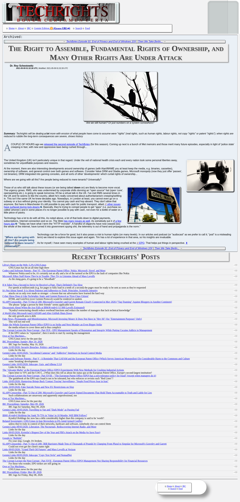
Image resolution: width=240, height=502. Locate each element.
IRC (29, 28)
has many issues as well (77, 221)
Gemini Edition (41, 28)
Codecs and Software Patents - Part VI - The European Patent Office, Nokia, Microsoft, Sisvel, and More (53, 271)
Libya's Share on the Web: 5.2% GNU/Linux (24, 265)
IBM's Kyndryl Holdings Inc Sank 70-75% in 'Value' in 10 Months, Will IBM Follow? (44, 416)
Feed (87, 28)
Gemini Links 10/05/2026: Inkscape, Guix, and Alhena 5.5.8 (32, 365)
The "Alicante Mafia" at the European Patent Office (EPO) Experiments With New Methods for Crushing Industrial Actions (63, 370)
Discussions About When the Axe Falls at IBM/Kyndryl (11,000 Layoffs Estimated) (43, 308)
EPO (141, 243)
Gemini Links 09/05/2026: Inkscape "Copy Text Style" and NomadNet (37, 456)
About (21, 28)
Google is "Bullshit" (12, 439)
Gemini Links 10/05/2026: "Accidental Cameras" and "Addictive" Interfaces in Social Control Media (52, 353)
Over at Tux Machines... (14, 336)
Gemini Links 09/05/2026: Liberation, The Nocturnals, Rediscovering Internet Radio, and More (49, 427)
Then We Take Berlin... (150, 42)
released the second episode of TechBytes (67, 145)
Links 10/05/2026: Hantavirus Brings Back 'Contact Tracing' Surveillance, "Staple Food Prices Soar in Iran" (55, 382)
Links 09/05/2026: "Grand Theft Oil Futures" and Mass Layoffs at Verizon (38, 450)
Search (78, 28)
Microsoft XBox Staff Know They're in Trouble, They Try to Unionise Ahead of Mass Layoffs (48, 277)
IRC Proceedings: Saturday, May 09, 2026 (23, 405)
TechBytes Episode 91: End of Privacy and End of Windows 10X (101, 42)
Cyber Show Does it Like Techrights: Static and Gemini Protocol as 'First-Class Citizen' (45, 297)
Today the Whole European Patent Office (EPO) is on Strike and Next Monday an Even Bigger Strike (52, 325)
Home (12, 28)
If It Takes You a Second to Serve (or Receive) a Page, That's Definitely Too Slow (42, 285)
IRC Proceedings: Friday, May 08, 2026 (21, 473)
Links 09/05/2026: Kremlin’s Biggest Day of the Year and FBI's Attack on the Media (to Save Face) (51, 433)
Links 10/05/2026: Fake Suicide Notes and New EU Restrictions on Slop (38, 387)
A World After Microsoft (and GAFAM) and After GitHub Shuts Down (37, 314)
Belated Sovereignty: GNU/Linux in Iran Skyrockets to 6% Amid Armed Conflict (42, 422)
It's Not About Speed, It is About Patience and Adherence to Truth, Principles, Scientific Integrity (50, 291)
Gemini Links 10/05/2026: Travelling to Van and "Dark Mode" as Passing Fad (40, 410)
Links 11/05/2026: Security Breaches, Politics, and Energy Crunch (35, 348)
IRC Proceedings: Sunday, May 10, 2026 (22, 342)
